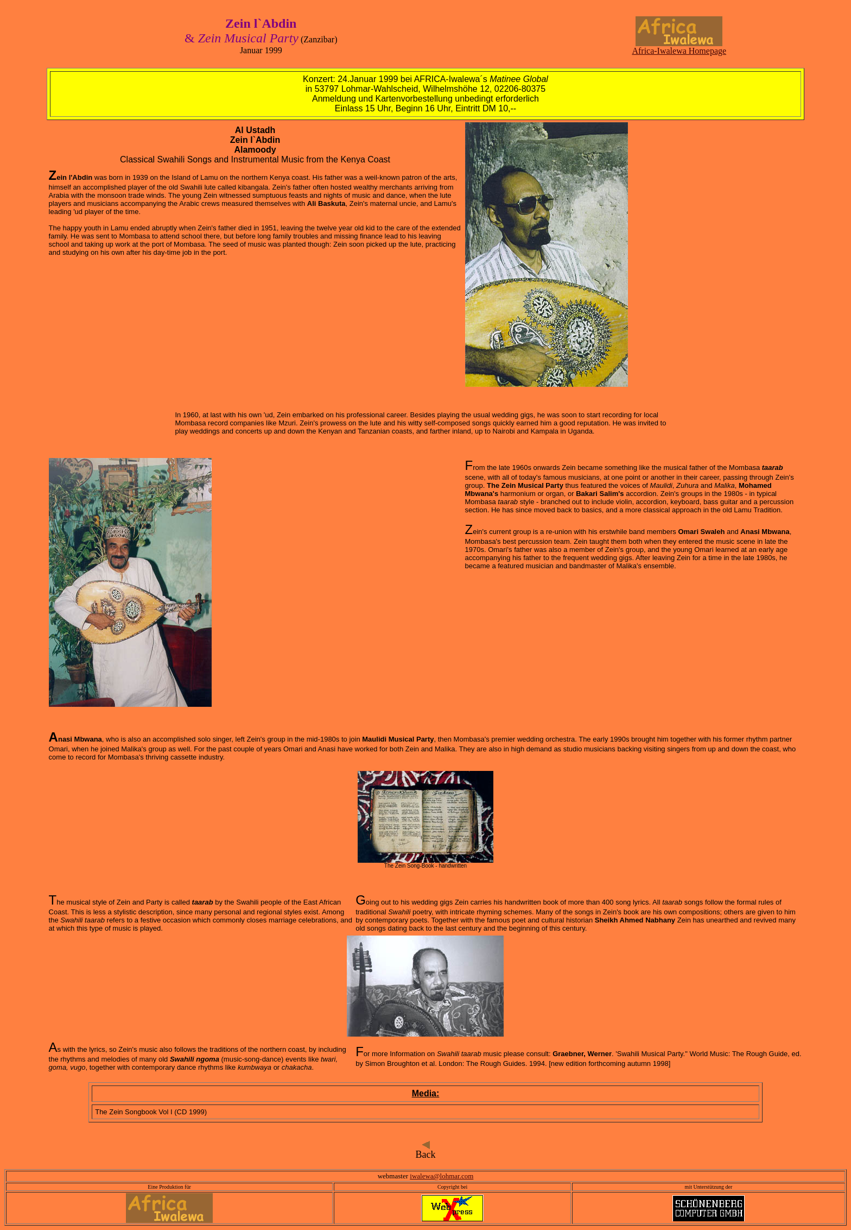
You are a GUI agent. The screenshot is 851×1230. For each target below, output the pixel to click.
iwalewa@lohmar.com (441, 1176)
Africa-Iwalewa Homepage (679, 47)
